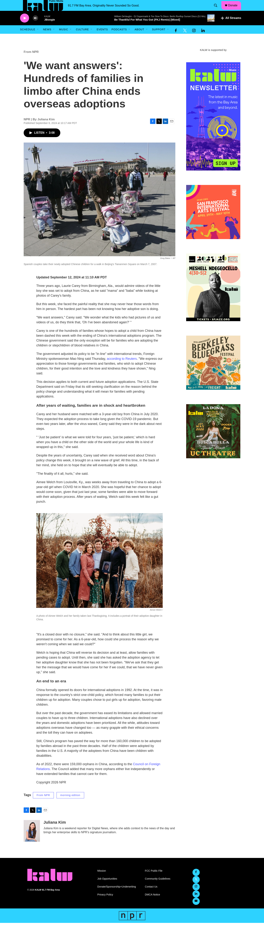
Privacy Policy (105, 902)
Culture (82, 37)
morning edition (70, 803)
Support (158, 37)
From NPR (31, 60)
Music (63, 37)
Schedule (27, 37)
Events (102, 37)
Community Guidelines (157, 887)
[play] (24, 26)
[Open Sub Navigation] (37, 37)
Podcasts (119, 37)
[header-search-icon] (217, 9)
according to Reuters (122, 367)
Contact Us (151, 894)
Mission (101, 879)
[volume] (35, 26)
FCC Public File (153, 879)
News (47, 37)
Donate (235, 9)
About (139, 37)
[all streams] (231, 26)
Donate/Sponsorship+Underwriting (116, 894)
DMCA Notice (152, 902)
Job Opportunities (107, 887)
